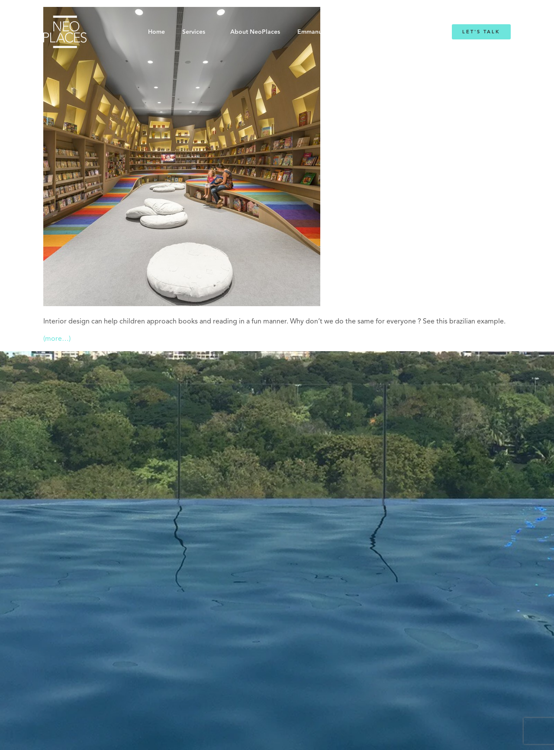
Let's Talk (481, 32)
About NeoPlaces (255, 32)
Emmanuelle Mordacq (328, 32)
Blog (384, 32)
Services (193, 32)
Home (156, 32)
